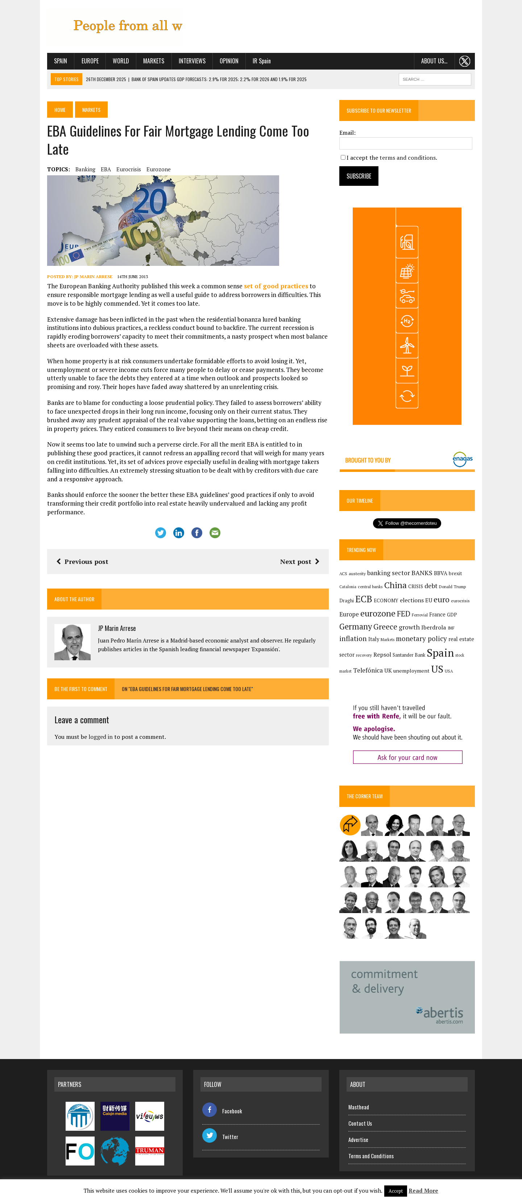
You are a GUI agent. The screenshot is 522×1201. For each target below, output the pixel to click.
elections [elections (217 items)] (412, 600)
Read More (423, 1190)
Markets (153, 61)
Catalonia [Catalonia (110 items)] (347, 586)
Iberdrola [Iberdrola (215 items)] (433, 627)
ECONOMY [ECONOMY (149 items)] (386, 600)
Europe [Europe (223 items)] (349, 614)
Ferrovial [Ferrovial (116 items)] (420, 615)
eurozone (158, 169)
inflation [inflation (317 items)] (353, 638)
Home (60, 109)
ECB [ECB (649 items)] (363, 599)
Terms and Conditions (371, 1156)
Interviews (192, 61)
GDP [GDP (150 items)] (452, 614)
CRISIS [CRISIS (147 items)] (415, 586)
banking (85, 169)
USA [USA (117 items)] (449, 671)
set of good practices (276, 286)
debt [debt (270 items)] (431, 585)
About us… (434, 61)
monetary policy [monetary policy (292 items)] (421, 638)
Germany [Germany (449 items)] (355, 626)
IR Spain (262, 61)
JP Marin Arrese (93, 276)
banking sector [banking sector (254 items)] (388, 573)
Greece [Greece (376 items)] (385, 627)
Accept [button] (396, 1191)
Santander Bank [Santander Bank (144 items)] (409, 655)
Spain (60, 61)
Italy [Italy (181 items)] (373, 639)
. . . (465, 61)
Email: (347, 133)
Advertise (358, 1139)
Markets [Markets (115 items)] (387, 639)
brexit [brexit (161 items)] (455, 573)
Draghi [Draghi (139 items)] (346, 601)
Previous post (82, 561)
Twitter (220, 1137)
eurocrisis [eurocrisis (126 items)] (460, 600)
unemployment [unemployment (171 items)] (411, 670)
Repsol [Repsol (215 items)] (382, 654)
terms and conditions (408, 158)
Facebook (222, 1111)
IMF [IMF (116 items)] (451, 628)
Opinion (229, 61)
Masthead (358, 1107)
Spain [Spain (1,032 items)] (440, 653)
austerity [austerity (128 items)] (357, 573)
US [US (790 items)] (437, 668)
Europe (90, 61)
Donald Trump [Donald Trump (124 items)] (452, 586)
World (121, 61)
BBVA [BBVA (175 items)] (440, 573)
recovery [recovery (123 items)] (364, 655)
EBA (106, 169)
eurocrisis (128, 169)
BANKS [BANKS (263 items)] (421, 572)
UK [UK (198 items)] (388, 670)
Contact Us (360, 1123)
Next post (300, 561)
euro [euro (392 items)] (442, 599)
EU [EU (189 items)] (428, 600)
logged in (100, 737)
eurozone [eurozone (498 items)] (377, 613)
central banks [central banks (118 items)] (370, 586)
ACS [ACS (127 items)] (343, 573)
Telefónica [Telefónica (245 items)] (368, 670)
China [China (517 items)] (395, 585)
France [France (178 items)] (437, 614)
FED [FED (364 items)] (403, 614)
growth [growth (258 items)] (409, 627)
